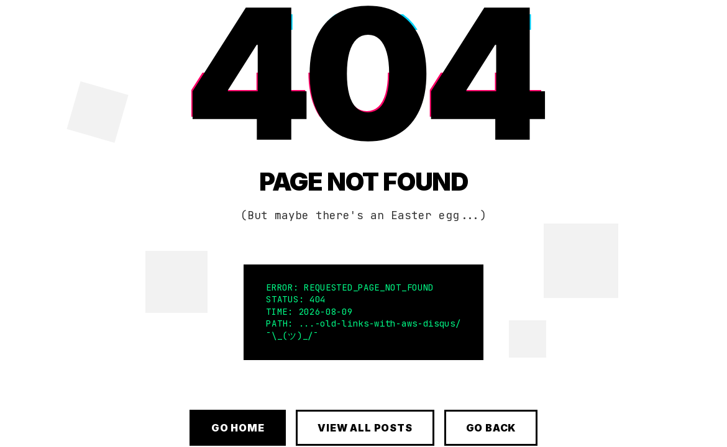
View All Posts (365, 428)
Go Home (238, 428)
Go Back (491, 428)
